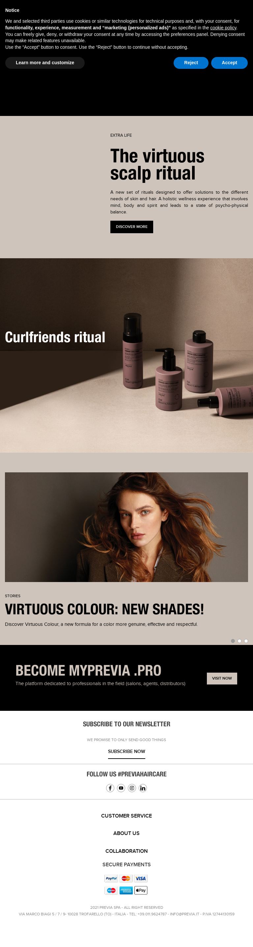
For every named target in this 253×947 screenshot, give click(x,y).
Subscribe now (126, 751)
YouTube (121, 788)
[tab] (126, 816)
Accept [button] (229, 62)
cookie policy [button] (223, 27)
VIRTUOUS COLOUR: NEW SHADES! (104, 609)
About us (126, 833)
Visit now (222, 678)
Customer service (126, 816)
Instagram (132, 788)
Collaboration (126, 851)
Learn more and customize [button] (45, 62)
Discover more (132, 226)
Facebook (110, 788)
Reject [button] (191, 62)
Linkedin (143, 788)
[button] (233, 641)
